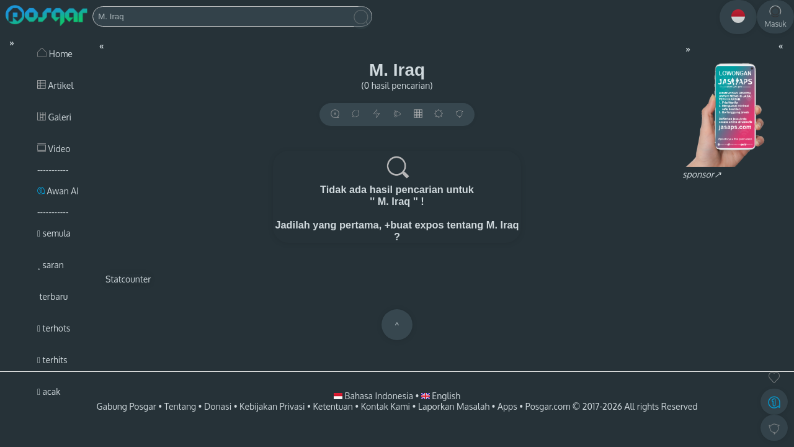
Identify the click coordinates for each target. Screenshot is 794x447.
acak (48, 391)
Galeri (54, 117)
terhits (52, 359)
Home (55, 53)
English (440, 396)
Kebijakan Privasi (272, 406)
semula (54, 233)
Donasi (217, 406)
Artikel (55, 85)
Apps (507, 406)
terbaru (52, 296)
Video (53, 148)
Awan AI (58, 191)
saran (50, 265)
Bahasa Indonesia (374, 396)
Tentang (180, 406)
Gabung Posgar (126, 406)
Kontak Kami (385, 406)
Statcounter (128, 279)
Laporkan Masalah (453, 406)
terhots (53, 328)
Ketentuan (332, 406)
